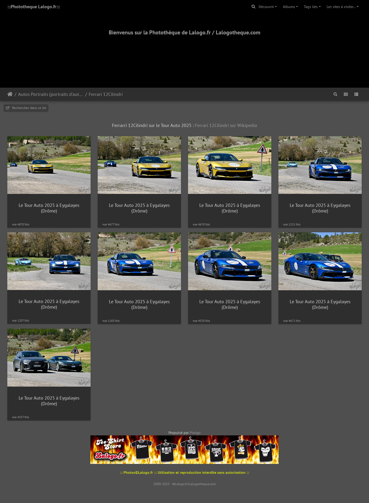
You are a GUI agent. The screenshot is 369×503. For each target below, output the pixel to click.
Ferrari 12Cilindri (106, 94)
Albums (289, 6)
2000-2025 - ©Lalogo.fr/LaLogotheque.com (184, 484)
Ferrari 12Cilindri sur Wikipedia (226, 125)
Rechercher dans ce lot (26, 108)
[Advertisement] (184, 55)
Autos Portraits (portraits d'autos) (50, 94)
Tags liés (311, 6)
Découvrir (266, 6)
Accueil (10, 94)
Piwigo (195, 432)
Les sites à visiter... (341, 6)
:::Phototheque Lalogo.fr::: (33, 7)
